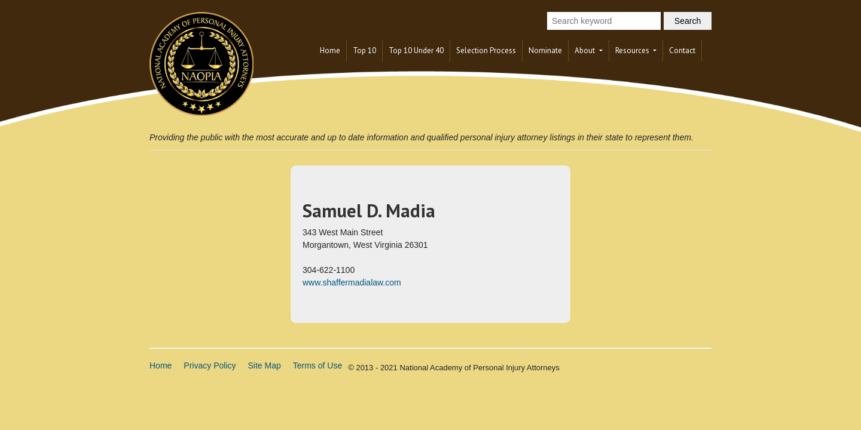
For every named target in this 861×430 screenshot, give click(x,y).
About (586, 50)
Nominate (545, 50)
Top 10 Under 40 (416, 50)
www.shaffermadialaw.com (352, 282)
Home (330, 50)
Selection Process (486, 50)
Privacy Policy (210, 365)
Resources (633, 50)
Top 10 (364, 50)
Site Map (264, 365)
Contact (682, 50)
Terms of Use (317, 365)
